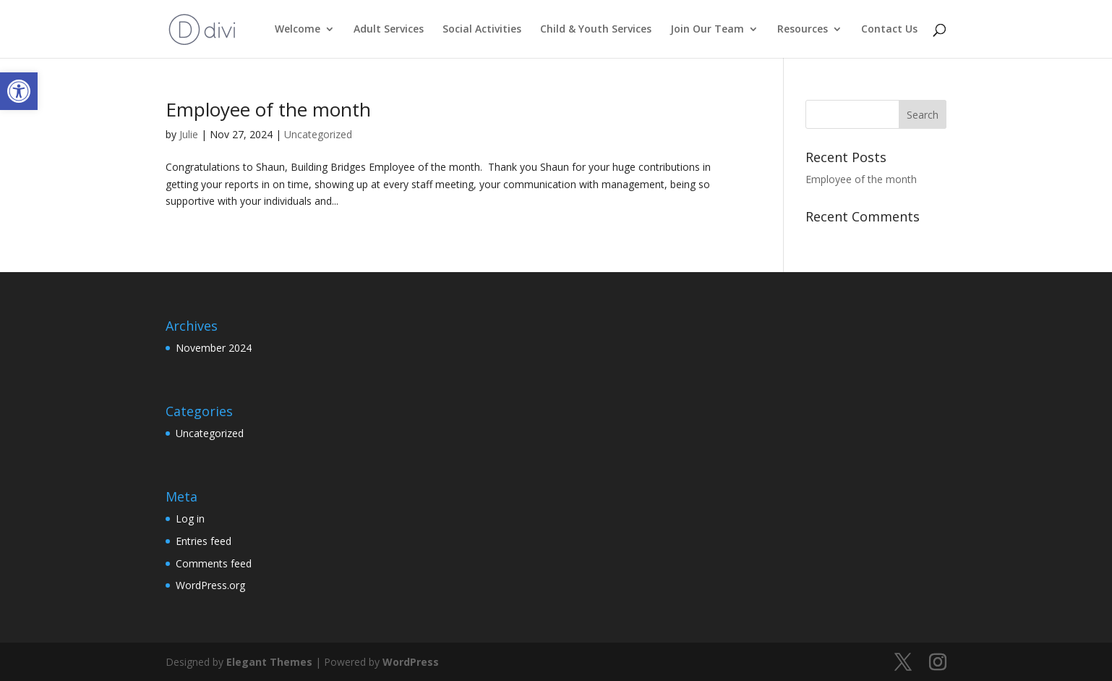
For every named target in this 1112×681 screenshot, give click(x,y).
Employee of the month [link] (268, 109)
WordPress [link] (410, 662)
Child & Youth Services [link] (595, 29)
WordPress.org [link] (210, 585)
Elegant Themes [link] (269, 662)
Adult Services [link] (389, 29)
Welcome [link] (297, 29)
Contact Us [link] (889, 29)
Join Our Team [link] (707, 29)
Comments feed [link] (214, 563)
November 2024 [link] (214, 348)
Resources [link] (802, 29)
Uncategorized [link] (318, 134)
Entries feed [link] (203, 541)
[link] (19, 91)
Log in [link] (190, 518)
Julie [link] (188, 134)
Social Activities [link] (481, 29)
